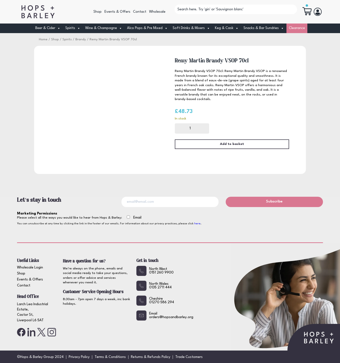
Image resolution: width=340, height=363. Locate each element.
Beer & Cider (48, 28)
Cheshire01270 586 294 (155, 301)
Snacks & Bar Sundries (263, 28)
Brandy (80, 39)
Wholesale (157, 12)
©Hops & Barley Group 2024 (40, 357)
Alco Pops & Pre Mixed (147, 28)
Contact (139, 12)
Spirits (72, 28)
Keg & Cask (227, 28)
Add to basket (232, 144)
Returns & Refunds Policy (150, 357)
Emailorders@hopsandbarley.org (164, 315)
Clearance (297, 28)
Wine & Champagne (103, 28)
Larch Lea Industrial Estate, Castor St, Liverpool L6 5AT (32, 312)
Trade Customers (189, 357)
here (197, 223)
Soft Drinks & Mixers (191, 28)
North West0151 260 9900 (155, 271)
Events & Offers (117, 12)
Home (43, 39)
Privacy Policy (79, 357)
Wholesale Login (30, 267)
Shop (97, 12)
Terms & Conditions (110, 357)
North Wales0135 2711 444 (154, 286)
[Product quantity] (192, 128)
